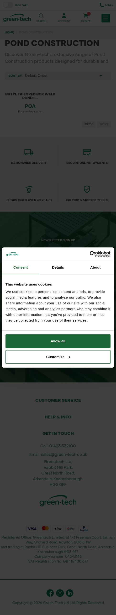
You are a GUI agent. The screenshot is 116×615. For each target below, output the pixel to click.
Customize (58, 357)
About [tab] (95, 267)
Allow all (58, 341)
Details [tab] (58, 267)
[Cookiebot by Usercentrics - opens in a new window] (90, 254)
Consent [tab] (20, 267)
